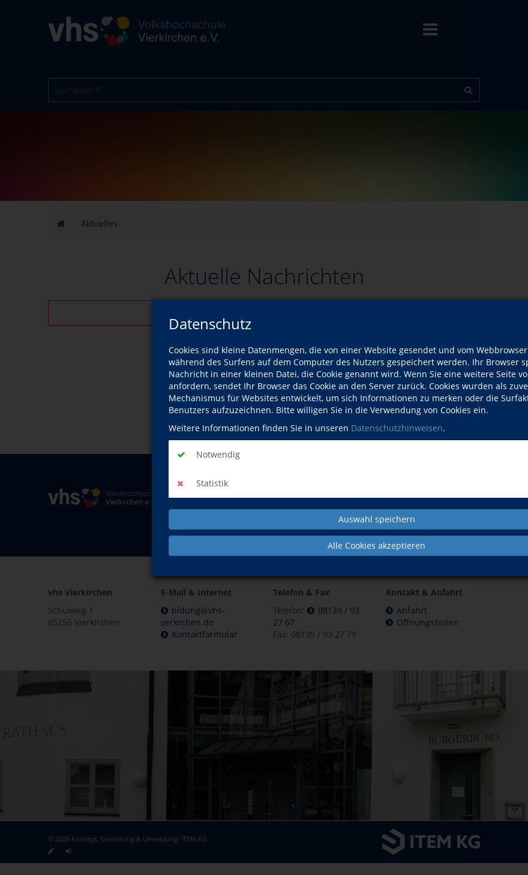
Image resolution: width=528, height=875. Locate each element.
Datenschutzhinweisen (397, 428)
